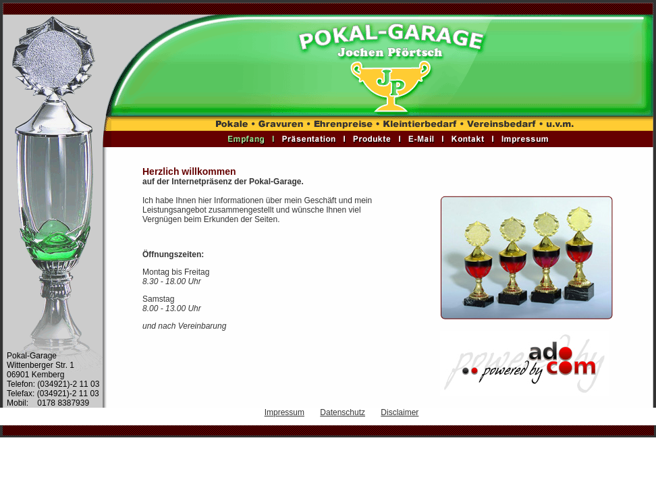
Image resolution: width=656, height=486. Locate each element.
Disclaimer (399, 412)
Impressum (284, 412)
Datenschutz (342, 412)
